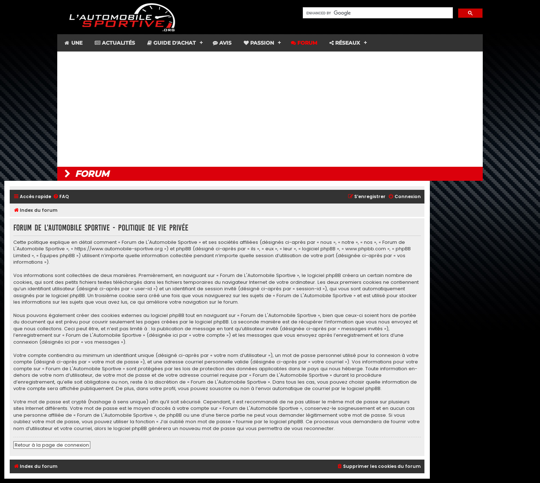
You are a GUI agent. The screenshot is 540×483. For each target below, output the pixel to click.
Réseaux (344, 43)
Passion (259, 43)
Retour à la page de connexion (52, 445)
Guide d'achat (171, 43)
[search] (377, 13)
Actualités (115, 43)
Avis (222, 43)
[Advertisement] (270, 109)
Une (72, 43)
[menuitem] (61, 197)
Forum (304, 43)
